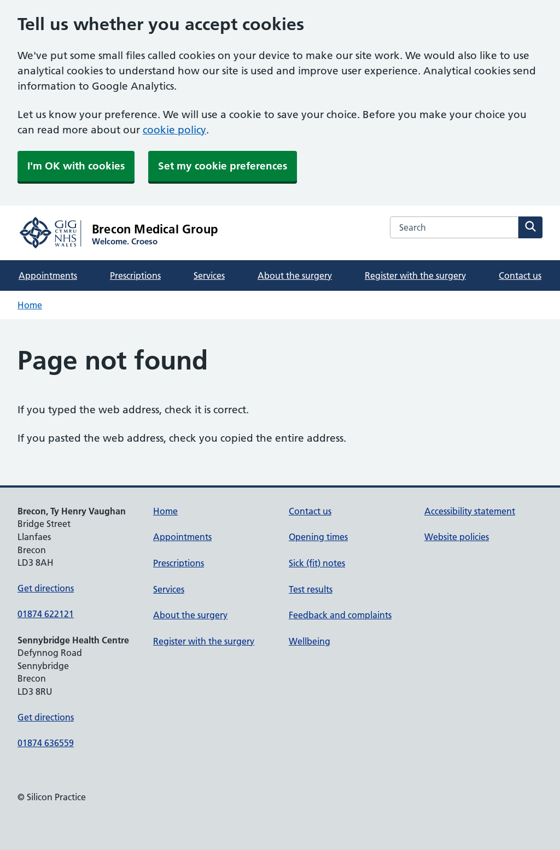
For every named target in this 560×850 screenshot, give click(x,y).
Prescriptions (135, 275)
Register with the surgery (415, 275)
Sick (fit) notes (317, 563)
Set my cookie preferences (222, 166)
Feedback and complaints (340, 614)
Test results (310, 589)
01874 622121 (46, 613)
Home (30, 305)
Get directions (46, 588)
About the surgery (295, 275)
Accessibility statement (469, 511)
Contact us (520, 275)
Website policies (456, 536)
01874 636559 (46, 742)
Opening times (318, 536)
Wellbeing (309, 641)
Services (209, 275)
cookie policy (174, 130)
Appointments (48, 275)
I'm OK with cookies (76, 166)
